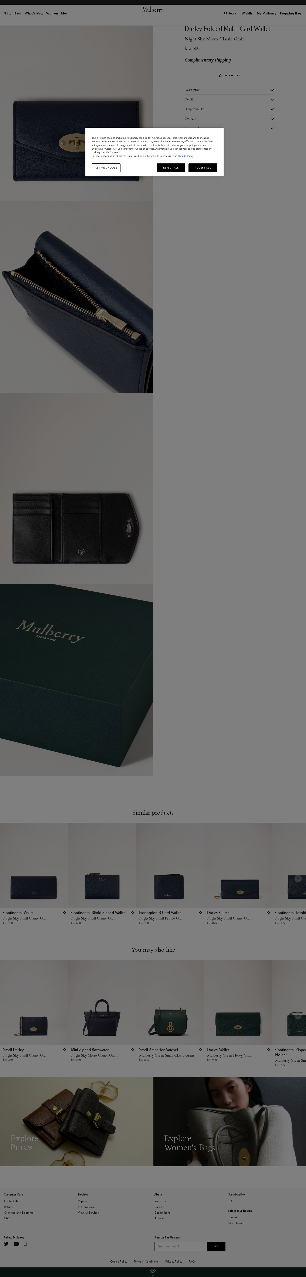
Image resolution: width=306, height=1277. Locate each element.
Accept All (203, 167)
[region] (154, 152)
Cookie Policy (186, 155)
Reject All (171, 167)
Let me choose (106, 167)
